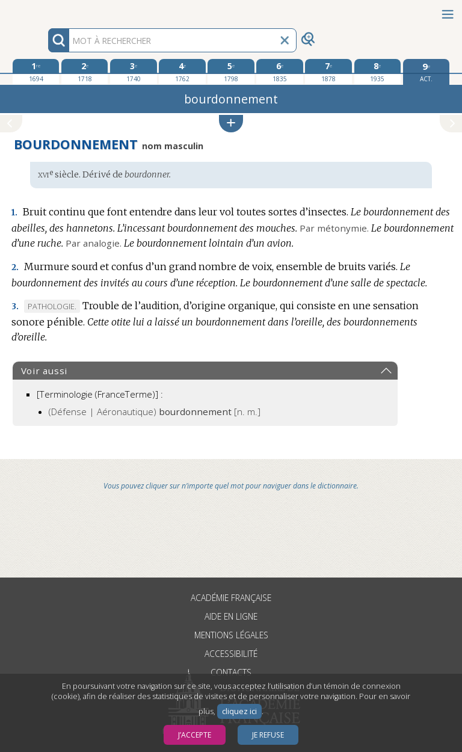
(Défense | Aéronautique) (154, 411)
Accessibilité (231, 653)
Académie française (231, 597)
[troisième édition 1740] (133, 71)
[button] (231, 123)
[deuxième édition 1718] (84, 71)
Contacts (231, 672)
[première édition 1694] (36, 71)
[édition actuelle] (426, 72)
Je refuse (268, 735)
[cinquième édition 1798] (231, 71)
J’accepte (194, 735)
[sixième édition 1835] (279, 71)
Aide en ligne (231, 616)
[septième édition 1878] (328, 71)
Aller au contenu (47, 10)
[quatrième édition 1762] (182, 71)
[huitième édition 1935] (377, 71)
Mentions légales (231, 635)
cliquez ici (239, 711)
